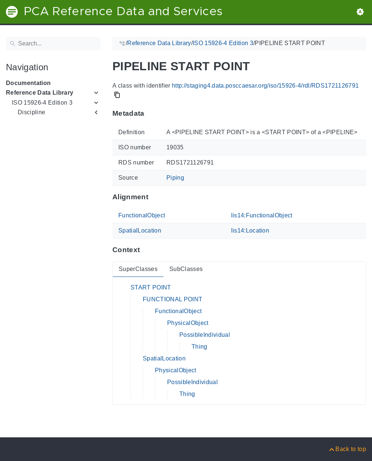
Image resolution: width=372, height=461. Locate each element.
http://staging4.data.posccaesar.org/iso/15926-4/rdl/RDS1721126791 (265, 85)
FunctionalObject (141, 215)
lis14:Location (250, 230)
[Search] (53, 43)
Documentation (28, 83)
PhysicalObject (188, 323)
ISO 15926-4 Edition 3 (42, 102)
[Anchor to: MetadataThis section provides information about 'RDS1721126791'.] (152, 113)
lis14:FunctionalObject (261, 215)
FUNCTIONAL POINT (172, 299)
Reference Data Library (39, 92)
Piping (175, 177)
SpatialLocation (139, 230)
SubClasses (186, 269)
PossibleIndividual (204, 335)
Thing (199, 346)
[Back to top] (347, 449)
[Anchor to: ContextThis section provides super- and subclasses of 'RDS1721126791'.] (147, 249)
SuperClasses (138, 269)
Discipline (31, 112)
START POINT (151, 287)
